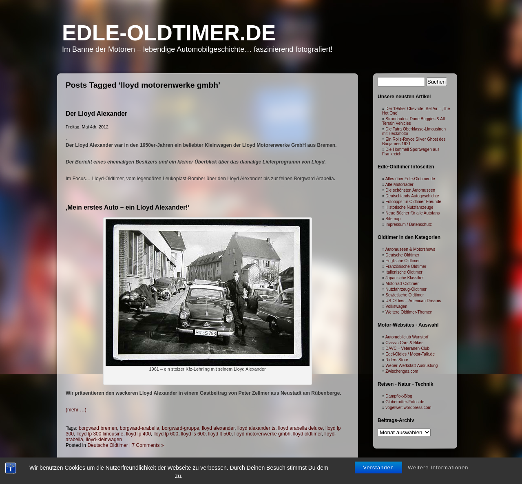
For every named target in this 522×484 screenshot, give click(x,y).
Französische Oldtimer (405, 266)
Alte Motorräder (399, 184)
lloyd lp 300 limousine (100, 434)
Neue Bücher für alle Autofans (412, 213)
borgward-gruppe (180, 428)
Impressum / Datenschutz (408, 224)
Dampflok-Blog (398, 396)
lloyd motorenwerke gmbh (262, 434)
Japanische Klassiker (404, 278)
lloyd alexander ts (256, 428)
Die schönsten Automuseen (410, 190)
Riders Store (396, 360)
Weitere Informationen (438, 467)
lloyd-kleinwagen (104, 439)
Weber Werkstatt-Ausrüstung (411, 365)
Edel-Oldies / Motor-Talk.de (410, 354)
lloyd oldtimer (307, 434)
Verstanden (378, 467)
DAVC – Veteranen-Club (407, 348)
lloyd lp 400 (138, 434)
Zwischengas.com (401, 371)
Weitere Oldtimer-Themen (408, 312)
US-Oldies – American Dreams (413, 300)
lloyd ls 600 (193, 434)
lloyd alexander (218, 428)
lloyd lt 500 (220, 434)
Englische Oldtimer (402, 261)
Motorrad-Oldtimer (401, 283)
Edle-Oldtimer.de (169, 33)
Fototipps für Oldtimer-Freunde (413, 201)
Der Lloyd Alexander (96, 113)
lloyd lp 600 (166, 434)
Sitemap (392, 219)
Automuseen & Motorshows (410, 249)
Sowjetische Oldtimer (404, 295)
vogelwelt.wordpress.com (408, 407)
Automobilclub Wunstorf (406, 337)
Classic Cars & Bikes (404, 342)
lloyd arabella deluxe (300, 428)
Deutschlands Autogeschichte (412, 196)
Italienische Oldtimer (403, 272)
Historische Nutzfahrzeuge (409, 207)
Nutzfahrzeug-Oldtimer (406, 289)
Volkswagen (396, 306)
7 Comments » (148, 445)
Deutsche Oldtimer (107, 445)
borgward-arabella (139, 428)
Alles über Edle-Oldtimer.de (410, 179)
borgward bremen (98, 428)
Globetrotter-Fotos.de (404, 402)
